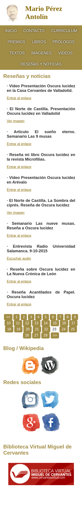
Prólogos (63, 42)
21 (37, 329)
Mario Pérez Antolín (43, 13)
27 (36, 335)
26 (27, 335)
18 (9, 329)
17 (73, 323)
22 (46, 329)
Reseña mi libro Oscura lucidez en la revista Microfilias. (41, 157)
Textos (17, 53)
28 (45, 335)
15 (55, 323)
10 (9, 323)
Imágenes (41, 53)
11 (18, 323)
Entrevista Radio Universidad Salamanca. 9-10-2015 (41, 248)
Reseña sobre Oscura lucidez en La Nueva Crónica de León (41, 271)
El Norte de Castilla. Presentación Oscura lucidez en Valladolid (41, 111)
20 (28, 329)
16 (64, 323)
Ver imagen (15, 121)
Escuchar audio (19, 258)
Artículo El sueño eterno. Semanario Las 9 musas (41, 134)
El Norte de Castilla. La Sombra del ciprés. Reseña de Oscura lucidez (41, 202)
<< (8, 317)
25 (73, 329)
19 (18, 329)
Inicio (11, 31)
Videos (65, 53)
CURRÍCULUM (64, 31)
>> (55, 335)
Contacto (34, 31)
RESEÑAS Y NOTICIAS (40, 64)
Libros (39, 42)
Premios (16, 42)
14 (46, 323)
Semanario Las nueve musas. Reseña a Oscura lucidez (41, 225)
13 (36, 323)
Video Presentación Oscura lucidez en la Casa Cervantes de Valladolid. (41, 88)
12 (27, 323)
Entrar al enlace (19, 98)
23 (54, 329)
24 (64, 329)
